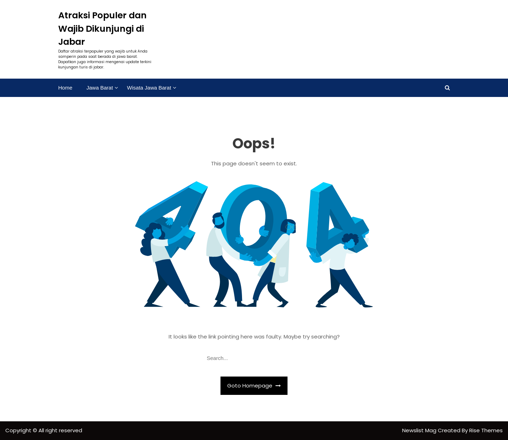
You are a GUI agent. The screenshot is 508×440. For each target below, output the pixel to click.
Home (65, 88)
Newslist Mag (420, 430)
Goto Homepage (254, 385)
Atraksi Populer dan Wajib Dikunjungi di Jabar (102, 28)
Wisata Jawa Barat (149, 88)
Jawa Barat (99, 88)
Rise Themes (486, 430)
